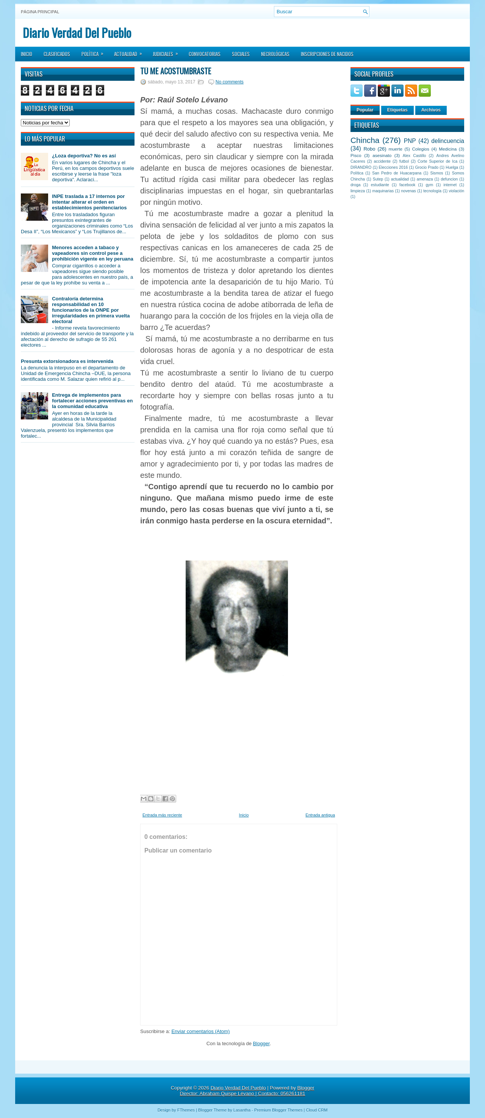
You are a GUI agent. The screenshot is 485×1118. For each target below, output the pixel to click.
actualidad (400, 179)
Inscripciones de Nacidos (327, 54)
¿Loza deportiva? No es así (84, 156)
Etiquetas (397, 110)
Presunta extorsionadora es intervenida (67, 361)
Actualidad (130, 52)
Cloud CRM (316, 1110)
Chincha (364, 140)
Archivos (431, 110)
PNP (410, 141)
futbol (404, 161)
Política (94, 52)
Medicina (448, 148)
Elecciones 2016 (393, 167)
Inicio (26, 54)
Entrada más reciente (162, 815)
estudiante (380, 185)
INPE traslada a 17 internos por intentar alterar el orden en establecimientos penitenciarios (89, 201)
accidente (382, 161)
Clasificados (57, 54)
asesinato (381, 155)
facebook (407, 185)
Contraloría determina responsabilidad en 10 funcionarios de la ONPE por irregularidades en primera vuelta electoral (91, 310)
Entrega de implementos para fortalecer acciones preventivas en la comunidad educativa (92, 400)
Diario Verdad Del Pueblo (77, 32)
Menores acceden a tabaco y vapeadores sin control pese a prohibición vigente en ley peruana (92, 253)
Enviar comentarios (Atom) (200, 1031)
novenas (408, 191)
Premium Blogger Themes (278, 1110)
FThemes (186, 1110)
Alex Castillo (414, 156)
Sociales (241, 54)
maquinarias (383, 191)
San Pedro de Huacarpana (396, 173)
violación (456, 191)
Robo (369, 149)
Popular (365, 110)
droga (355, 185)
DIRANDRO (360, 167)
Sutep (378, 179)
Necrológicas (275, 54)
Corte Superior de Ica (437, 161)
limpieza (357, 191)
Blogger (261, 1043)
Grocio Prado (426, 167)
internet (450, 185)
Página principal (40, 11)
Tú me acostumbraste (175, 71)
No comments (230, 82)
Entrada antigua (320, 815)
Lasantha (241, 1110)
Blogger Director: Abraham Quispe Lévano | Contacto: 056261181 (247, 1090)
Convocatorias (205, 54)
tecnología (432, 191)
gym (429, 185)
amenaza (425, 179)
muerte (395, 148)
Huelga (452, 167)
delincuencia (447, 141)
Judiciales (168, 52)
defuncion (449, 179)
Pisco (355, 155)
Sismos (436, 173)
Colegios (420, 148)
